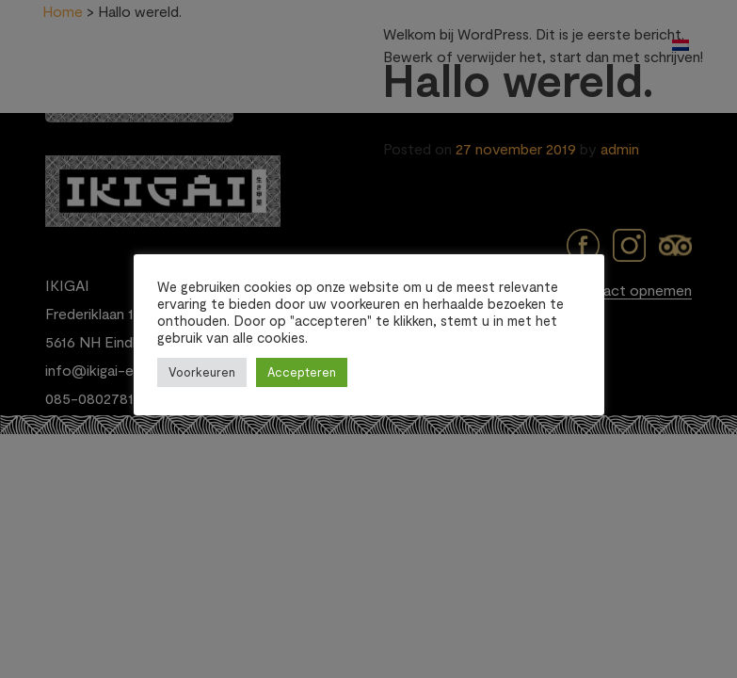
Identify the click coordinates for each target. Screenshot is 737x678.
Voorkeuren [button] (201, 371)
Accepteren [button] (301, 371)
